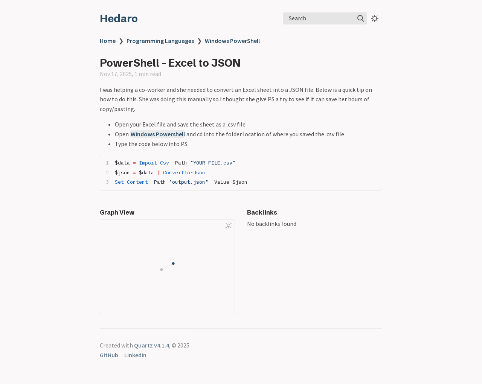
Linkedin (135, 355)
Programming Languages (160, 40)
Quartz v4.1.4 (151, 345)
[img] (360, 18)
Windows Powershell (158, 134)
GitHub (109, 355)
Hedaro (119, 18)
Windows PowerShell (232, 40)
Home (108, 40)
